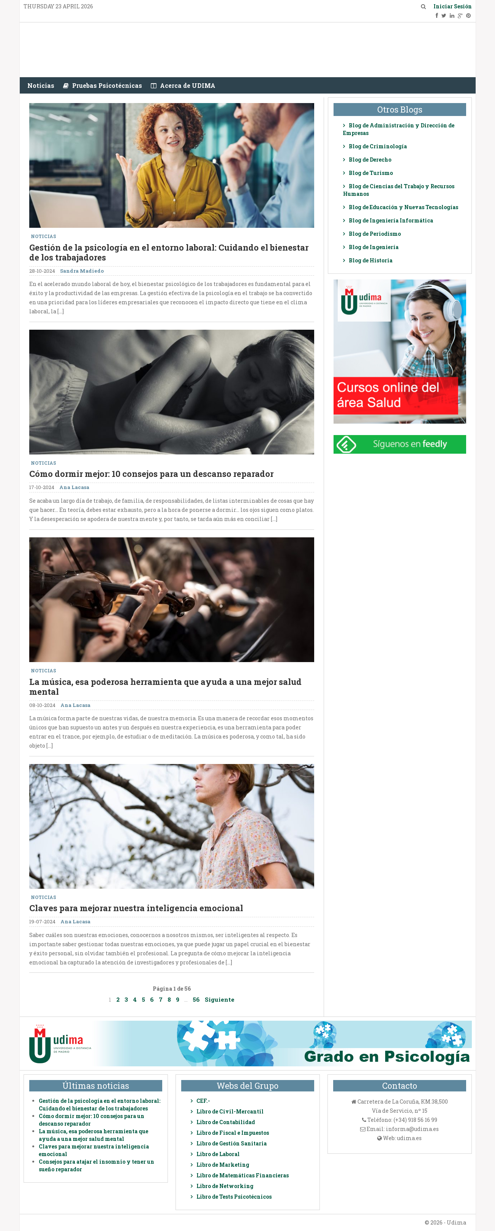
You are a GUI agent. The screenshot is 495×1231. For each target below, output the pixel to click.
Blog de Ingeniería (374, 247)
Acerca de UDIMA (183, 85)
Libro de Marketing (222, 1164)
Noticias (40, 85)
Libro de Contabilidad (225, 1122)
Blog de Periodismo (375, 233)
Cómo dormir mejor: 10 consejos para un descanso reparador (151, 473)
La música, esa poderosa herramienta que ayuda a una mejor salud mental (165, 686)
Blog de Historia (370, 260)
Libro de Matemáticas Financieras (242, 1175)
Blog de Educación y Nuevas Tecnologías (403, 207)
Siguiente (219, 999)
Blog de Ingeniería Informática (391, 220)
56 (196, 999)
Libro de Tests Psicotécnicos (234, 1196)
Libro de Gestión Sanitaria (231, 1143)
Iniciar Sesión (452, 6)
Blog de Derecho (370, 159)
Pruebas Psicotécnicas (102, 85)
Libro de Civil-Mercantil (230, 1111)
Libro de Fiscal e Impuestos (232, 1132)
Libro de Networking (224, 1186)
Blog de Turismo (371, 172)
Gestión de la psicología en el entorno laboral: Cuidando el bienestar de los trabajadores (168, 252)
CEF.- (203, 1100)
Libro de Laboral (218, 1154)
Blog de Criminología (378, 146)
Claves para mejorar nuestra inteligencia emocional (136, 907)
